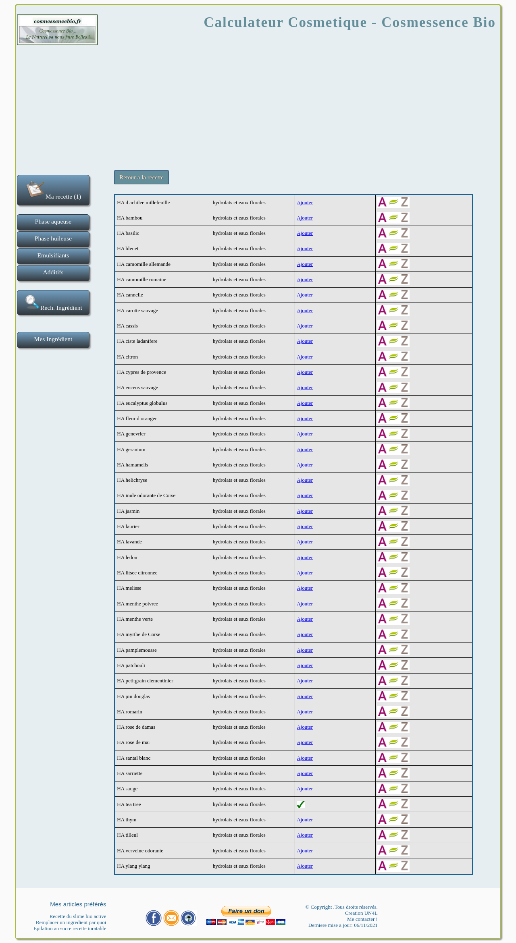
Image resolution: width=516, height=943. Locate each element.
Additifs (53, 272)
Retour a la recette (141, 177)
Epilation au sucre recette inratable (69, 928)
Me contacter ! (362, 919)
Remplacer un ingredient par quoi (71, 922)
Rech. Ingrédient (53, 302)
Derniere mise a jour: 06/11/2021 (343, 925)
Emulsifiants (53, 255)
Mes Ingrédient (53, 339)
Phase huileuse (53, 238)
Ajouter (305, 202)
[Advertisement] (258, 104)
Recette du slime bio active (78, 916)
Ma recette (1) (53, 189)
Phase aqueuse (53, 221)
